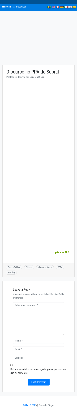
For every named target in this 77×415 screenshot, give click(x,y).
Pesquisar (19, 6)
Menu (6, 6)
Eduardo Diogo (45, 267)
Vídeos (29, 267)
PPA (60, 267)
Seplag (12, 272)
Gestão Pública (14, 267)
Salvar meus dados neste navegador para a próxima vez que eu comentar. (38, 371)
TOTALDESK (29, 405)
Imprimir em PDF (61, 252)
